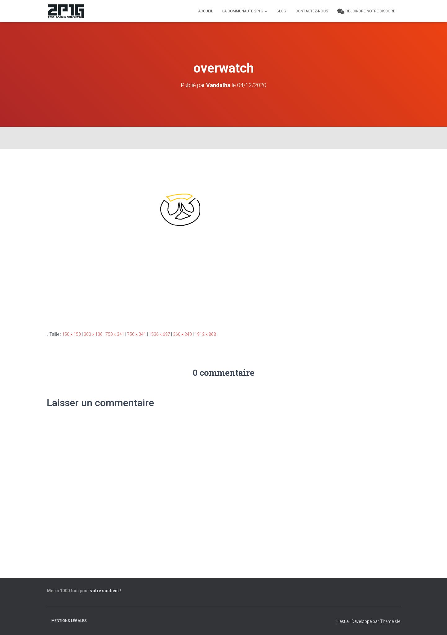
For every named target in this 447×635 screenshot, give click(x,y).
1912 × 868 (205, 334)
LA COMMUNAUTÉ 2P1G (244, 11)
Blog (281, 11)
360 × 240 (182, 334)
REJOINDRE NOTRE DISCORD (366, 11)
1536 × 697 (159, 334)
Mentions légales (69, 621)
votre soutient (104, 590)
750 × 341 (114, 334)
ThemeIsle (390, 621)
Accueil (205, 11)
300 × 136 (93, 334)
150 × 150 (71, 334)
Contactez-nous (311, 11)
